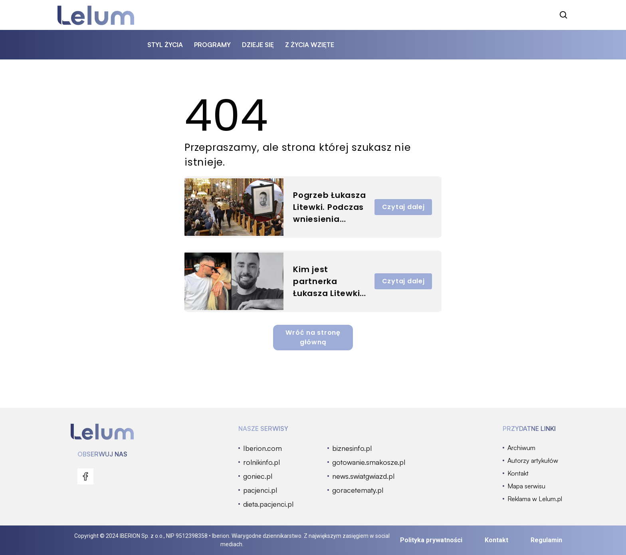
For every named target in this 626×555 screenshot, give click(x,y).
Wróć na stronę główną (313, 337)
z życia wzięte (309, 45)
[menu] (85, 476)
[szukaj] (564, 15)
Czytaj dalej (403, 206)
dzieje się (258, 45)
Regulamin (546, 540)
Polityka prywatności (431, 540)
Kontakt (496, 540)
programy (212, 45)
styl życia (165, 45)
